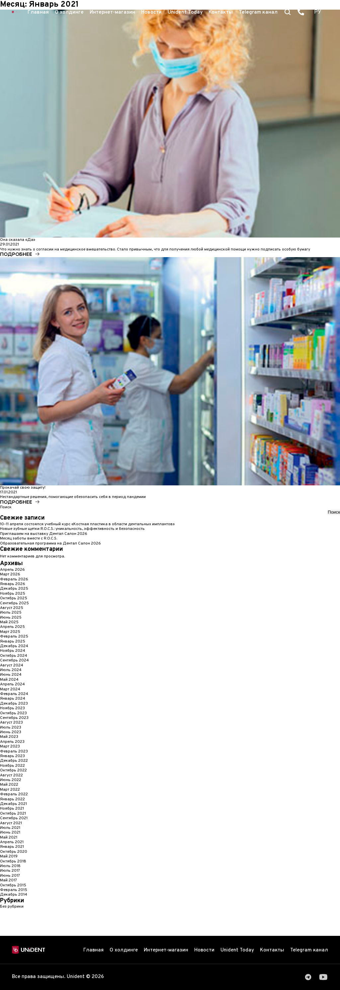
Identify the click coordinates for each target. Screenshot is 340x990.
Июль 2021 (10, 828)
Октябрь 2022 (13, 770)
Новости (151, 12)
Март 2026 (10, 574)
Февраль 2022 (14, 794)
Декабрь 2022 (14, 760)
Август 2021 (11, 823)
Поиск (6, 507)
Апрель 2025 (12, 627)
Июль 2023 (10, 727)
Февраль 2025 (14, 636)
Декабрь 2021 (13, 804)
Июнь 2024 (11, 674)
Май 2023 (9, 737)
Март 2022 (10, 789)
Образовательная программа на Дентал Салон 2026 (50, 543)
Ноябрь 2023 (12, 708)
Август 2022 (11, 775)
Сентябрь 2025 (14, 603)
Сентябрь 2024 (14, 660)
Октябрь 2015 (13, 885)
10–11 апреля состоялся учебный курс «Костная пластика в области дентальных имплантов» (87, 524)
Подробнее (16, 254)
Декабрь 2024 (14, 646)
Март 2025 (10, 632)
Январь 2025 (12, 641)
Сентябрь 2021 (14, 818)
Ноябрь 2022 (12, 765)
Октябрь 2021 (13, 813)
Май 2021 (8, 837)
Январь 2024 (12, 698)
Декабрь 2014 (13, 894)
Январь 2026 (12, 584)
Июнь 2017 (10, 875)
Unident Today (185, 12)
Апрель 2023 (12, 741)
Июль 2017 (10, 870)
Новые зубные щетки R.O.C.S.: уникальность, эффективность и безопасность (72, 529)
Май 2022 (9, 784)
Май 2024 (9, 679)
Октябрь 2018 (13, 861)
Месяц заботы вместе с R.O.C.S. (28, 538)
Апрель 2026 (12, 569)
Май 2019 (9, 856)
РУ (317, 12)
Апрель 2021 (12, 842)
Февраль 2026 (14, 579)
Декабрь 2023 (14, 703)
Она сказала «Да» (17, 240)
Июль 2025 (11, 612)
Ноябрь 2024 (12, 650)
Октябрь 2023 (13, 713)
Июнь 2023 (10, 732)
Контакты (221, 12)
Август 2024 (11, 665)
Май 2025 (9, 622)
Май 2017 (8, 880)
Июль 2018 (10, 866)
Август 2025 (11, 608)
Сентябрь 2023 (14, 718)
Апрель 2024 (12, 684)
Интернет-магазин (112, 12)
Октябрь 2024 (13, 655)
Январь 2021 (12, 846)
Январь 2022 (12, 799)
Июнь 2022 (10, 780)
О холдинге (69, 12)
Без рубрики (12, 906)
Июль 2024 (11, 670)
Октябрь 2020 (13, 851)
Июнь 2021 (10, 832)
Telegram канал (258, 12)
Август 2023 (11, 722)
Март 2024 (10, 689)
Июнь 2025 (11, 617)
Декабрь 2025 (14, 588)
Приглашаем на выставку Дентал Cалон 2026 (43, 534)
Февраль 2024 (14, 694)
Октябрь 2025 (13, 598)
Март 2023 (10, 746)
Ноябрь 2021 (12, 808)
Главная (38, 12)
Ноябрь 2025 (12, 593)
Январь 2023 (12, 756)
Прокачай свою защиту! (22, 487)
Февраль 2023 (14, 751)
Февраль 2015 (13, 890)
